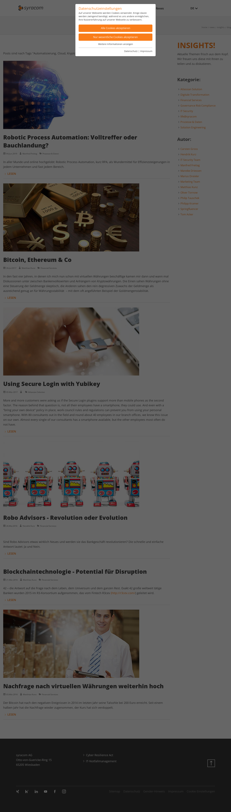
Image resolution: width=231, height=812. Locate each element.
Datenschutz (131, 51)
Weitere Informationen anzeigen (115, 44)
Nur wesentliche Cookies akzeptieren (115, 37)
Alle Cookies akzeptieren (115, 28)
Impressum (146, 51)
